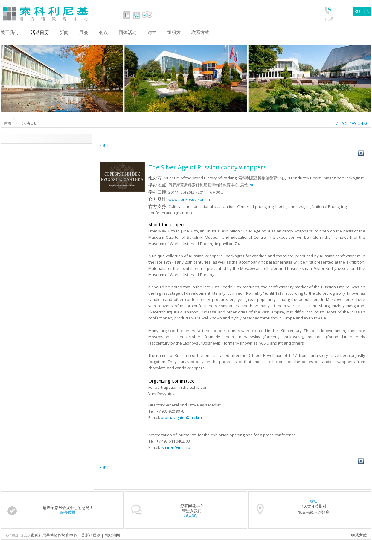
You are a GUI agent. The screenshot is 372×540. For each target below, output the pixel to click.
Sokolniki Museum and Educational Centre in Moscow (70, 12)
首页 (8, 123)
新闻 (64, 32)
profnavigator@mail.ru (181, 417)
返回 (107, 145)
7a (251, 185)
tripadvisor (147, 15)
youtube (136, 15)
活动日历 (40, 32)
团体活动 (128, 32)
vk (127, 15)
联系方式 (359, 535)
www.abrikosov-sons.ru (189, 199)
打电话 (328, 18)
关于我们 (10, 32)
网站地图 (112, 535)
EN (367, 11)
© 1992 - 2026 (18, 535)
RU (357, 11)
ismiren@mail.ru (175, 447)
